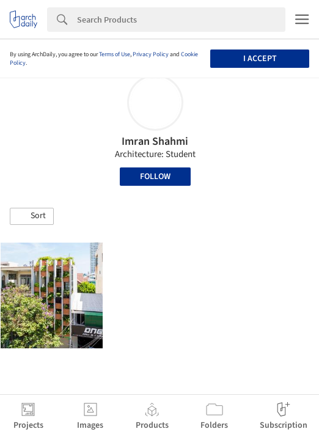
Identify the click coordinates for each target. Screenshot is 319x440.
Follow (155, 176)
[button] (32, 216)
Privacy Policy (151, 54)
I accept (260, 59)
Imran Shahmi (155, 141)
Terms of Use (114, 54)
